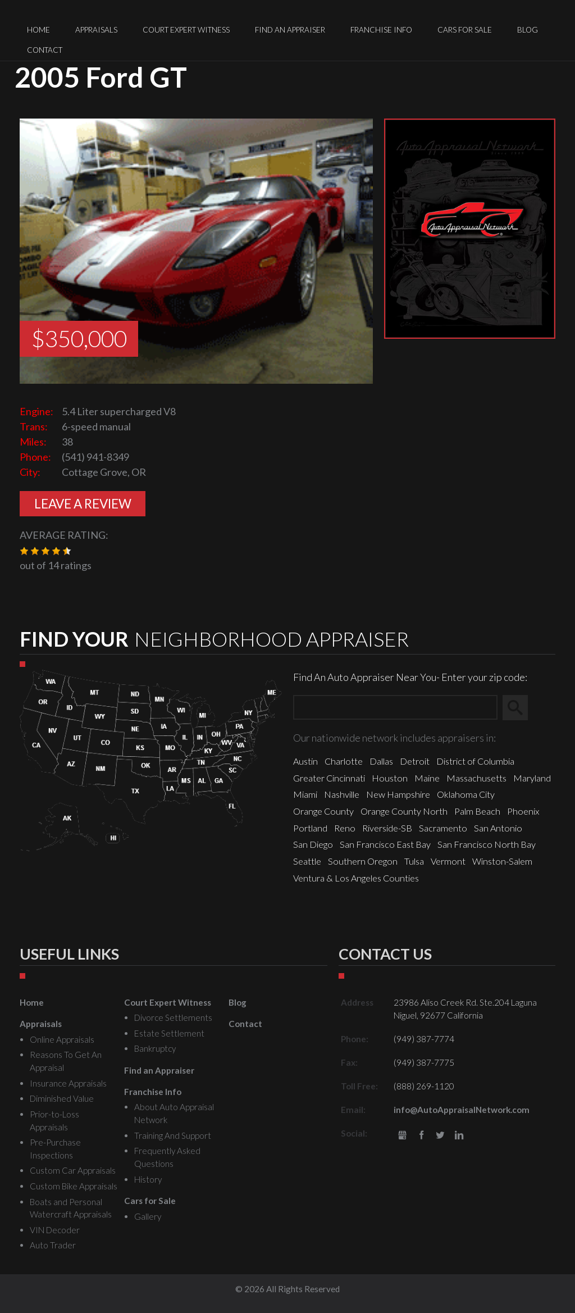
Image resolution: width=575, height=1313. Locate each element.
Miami (305, 794)
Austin (305, 761)
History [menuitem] (148, 1179)
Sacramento (443, 828)
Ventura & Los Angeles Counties (356, 878)
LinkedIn (459, 1135)
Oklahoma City (466, 794)
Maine (427, 778)
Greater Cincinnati (329, 778)
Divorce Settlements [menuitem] (173, 1017)
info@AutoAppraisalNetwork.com (462, 1110)
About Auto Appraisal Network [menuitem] (174, 1113)
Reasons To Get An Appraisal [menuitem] (66, 1061)
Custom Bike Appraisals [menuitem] (73, 1186)
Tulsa (414, 861)
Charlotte (344, 761)
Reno (344, 828)
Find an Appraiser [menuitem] (290, 29)
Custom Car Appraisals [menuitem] (73, 1170)
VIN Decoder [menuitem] (55, 1230)
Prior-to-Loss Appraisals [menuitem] (54, 1120)
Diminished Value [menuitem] (62, 1098)
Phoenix (523, 811)
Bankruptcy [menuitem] (155, 1048)
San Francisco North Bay (486, 844)
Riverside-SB (387, 828)
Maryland (532, 778)
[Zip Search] (395, 707)
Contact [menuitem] (44, 50)
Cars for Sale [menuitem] (464, 29)
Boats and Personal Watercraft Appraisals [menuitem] (71, 1208)
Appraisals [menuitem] (96, 29)
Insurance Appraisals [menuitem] (68, 1083)
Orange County (323, 811)
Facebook (421, 1135)
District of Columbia (475, 761)
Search (520, 707)
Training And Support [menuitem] (172, 1135)
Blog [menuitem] (527, 29)
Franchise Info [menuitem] (381, 29)
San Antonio (498, 828)
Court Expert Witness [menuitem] (186, 29)
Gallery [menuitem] (147, 1216)
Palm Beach (477, 811)
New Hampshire (398, 794)
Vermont (448, 861)
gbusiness (402, 1135)
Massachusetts (476, 778)
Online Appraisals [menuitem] (62, 1039)
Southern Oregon (363, 861)
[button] (24, 551)
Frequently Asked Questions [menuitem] (167, 1157)
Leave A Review (82, 503)
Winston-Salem (502, 861)
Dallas (381, 761)
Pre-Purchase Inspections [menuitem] (55, 1148)
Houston (390, 778)
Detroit (415, 761)
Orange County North (404, 811)
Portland (310, 828)
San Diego (313, 844)
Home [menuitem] (38, 29)
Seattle (307, 861)
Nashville (341, 794)
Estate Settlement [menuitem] (169, 1033)
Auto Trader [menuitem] (53, 1245)
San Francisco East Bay (385, 844)
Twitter (440, 1135)
